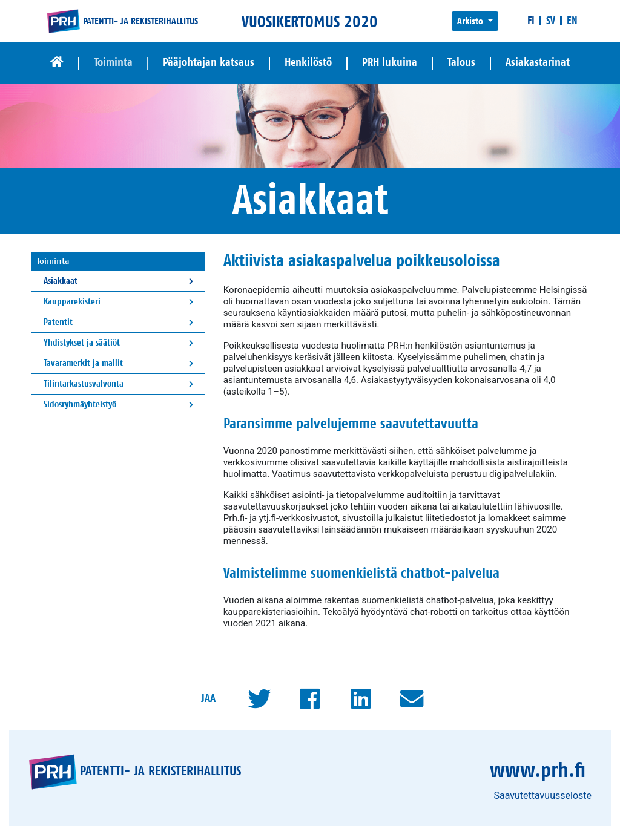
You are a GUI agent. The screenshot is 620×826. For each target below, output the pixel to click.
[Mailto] (411, 699)
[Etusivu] (57, 63)
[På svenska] (550, 21)
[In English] (572, 21)
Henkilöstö (308, 62)
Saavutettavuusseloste (542, 795)
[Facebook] (310, 699)
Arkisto (471, 21)
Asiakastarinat (538, 62)
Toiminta (113, 62)
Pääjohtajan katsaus (208, 62)
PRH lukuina (389, 62)
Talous (461, 62)
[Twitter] (259, 699)
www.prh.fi (537, 771)
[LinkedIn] (360, 699)
